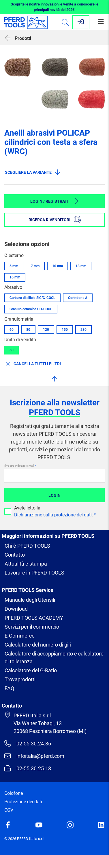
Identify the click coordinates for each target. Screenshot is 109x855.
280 (83, 330)
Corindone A (77, 298)
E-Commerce (20, 636)
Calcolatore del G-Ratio (31, 670)
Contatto (15, 555)
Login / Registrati (54, 200)
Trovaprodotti (20, 679)
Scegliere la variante (33, 172)
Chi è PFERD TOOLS (27, 546)
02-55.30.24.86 (27, 743)
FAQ (9, 688)
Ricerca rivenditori (55, 219)
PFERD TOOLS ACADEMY (34, 618)
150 (65, 330)
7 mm (35, 266)
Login (54, 495)
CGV (8, 810)
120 (46, 330)
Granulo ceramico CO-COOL (31, 309)
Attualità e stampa (26, 564)
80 (28, 330)
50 (12, 350)
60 (12, 330)
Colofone (13, 793)
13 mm (81, 266)
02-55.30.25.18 (27, 768)
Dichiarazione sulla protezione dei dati (53, 515)
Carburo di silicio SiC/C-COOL (32, 298)
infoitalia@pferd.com (34, 756)
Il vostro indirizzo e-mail (19, 465)
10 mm (57, 266)
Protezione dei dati (23, 801)
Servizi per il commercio (32, 627)
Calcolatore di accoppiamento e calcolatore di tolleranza (54, 657)
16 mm (15, 277)
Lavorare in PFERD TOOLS (34, 573)
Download (16, 609)
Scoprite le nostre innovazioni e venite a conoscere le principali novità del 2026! (54, 7)
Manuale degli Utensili (30, 600)
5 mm (14, 266)
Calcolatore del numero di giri (38, 645)
